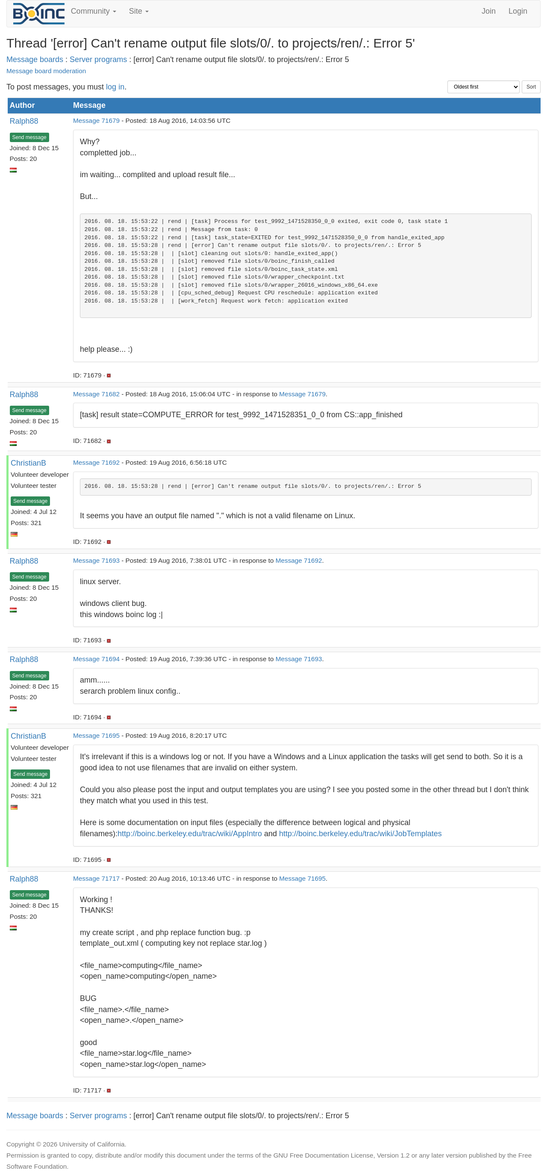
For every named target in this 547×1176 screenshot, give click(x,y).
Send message (29, 137)
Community (93, 11)
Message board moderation (46, 70)
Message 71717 (96, 878)
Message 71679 (96, 120)
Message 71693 (96, 560)
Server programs (98, 59)
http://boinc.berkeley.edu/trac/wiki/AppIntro (190, 833)
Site (139, 11)
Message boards (34, 59)
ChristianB (28, 463)
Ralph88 (24, 121)
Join (489, 11)
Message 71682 (96, 394)
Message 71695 (96, 735)
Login (518, 11)
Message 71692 (96, 462)
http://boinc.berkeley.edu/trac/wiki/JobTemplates (360, 833)
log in (115, 87)
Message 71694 (96, 658)
